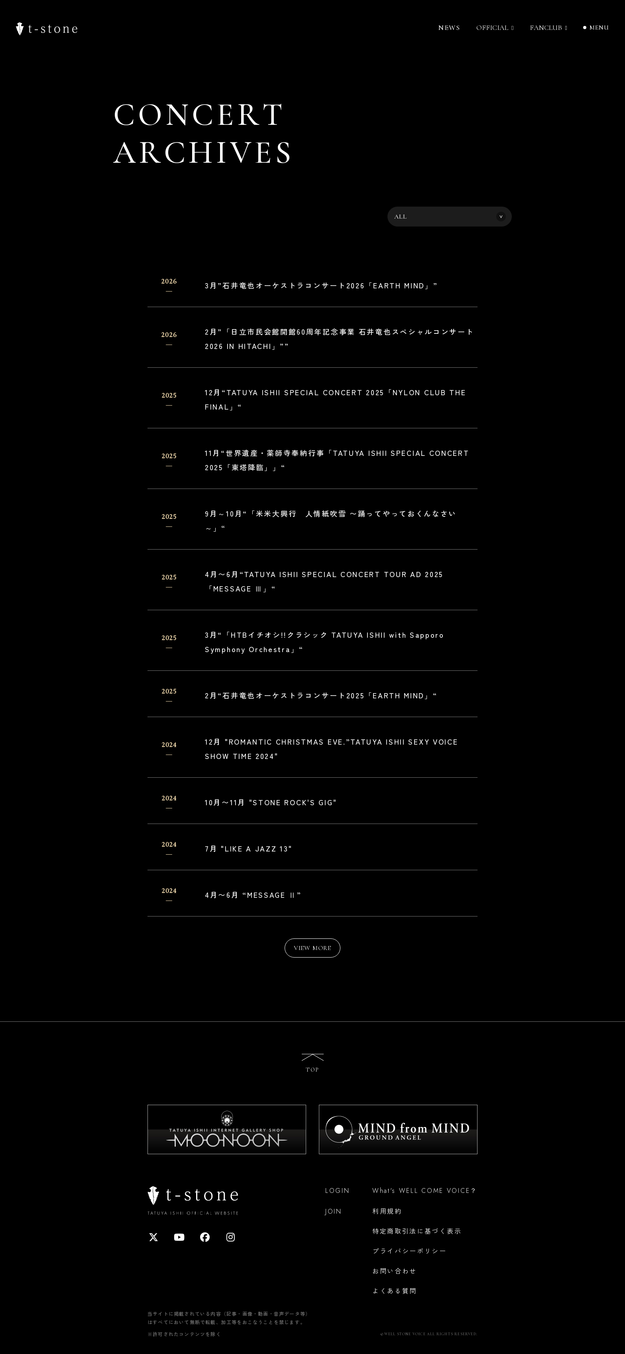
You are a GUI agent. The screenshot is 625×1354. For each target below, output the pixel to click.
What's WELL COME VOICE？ (425, 1190)
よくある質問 (394, 1290)
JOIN (333, 1211)
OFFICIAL (492, 28)
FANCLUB (546, 28)
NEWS (449, 27)
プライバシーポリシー (409, 1250)
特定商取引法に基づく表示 (417, 1231)
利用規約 (387, 1211)
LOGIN (337, 1190)
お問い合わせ (394, 1270)
